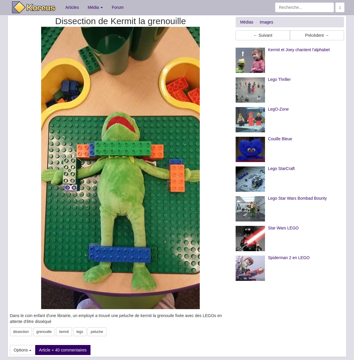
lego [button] (79, 332)
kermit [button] (64, 332)
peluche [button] (97, 332)
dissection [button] (21, 332)
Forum (117, 7)
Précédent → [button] (317, 35)
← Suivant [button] (262, 35)
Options (22, 350)
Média (95, 7)
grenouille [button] (44, 332)
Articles (72, 7)
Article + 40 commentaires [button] (63, 350)
